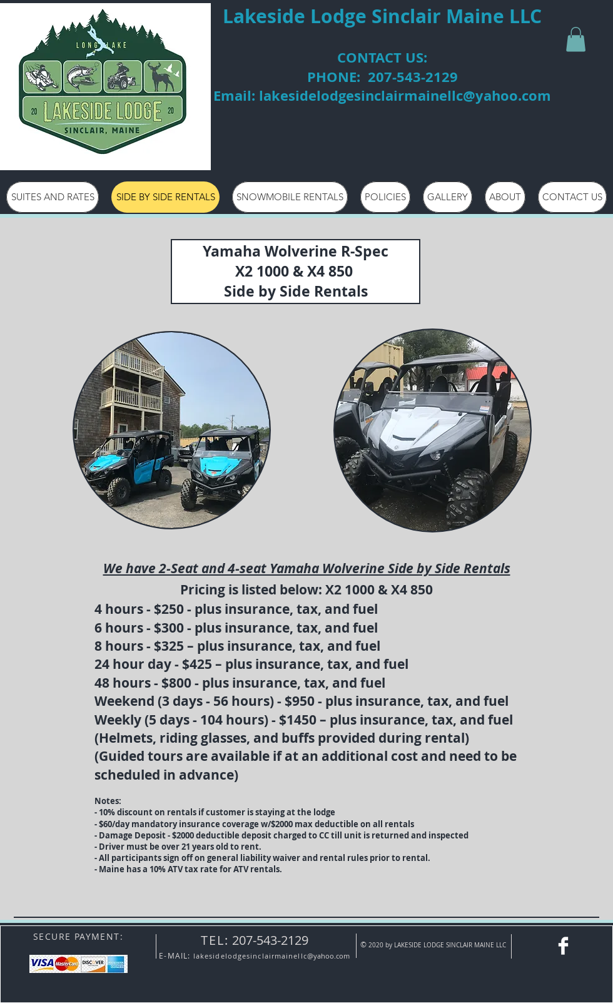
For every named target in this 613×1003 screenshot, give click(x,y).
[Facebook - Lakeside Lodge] (563, 946)
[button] (575, 39)
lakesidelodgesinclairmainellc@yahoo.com (405, 95)
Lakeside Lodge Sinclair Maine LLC (382, 16)
